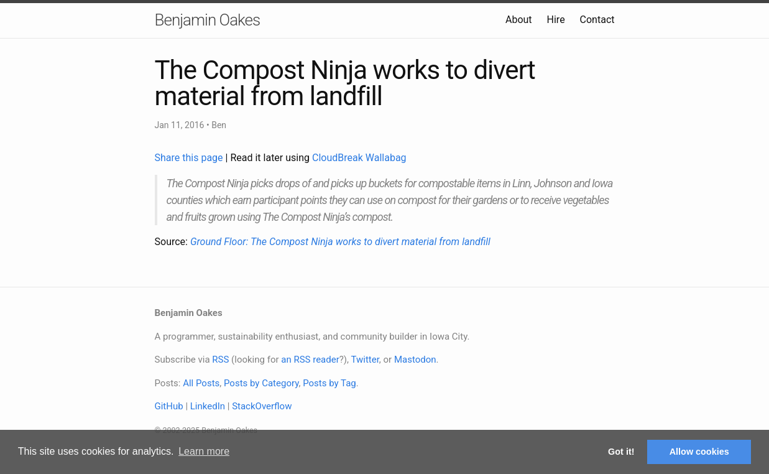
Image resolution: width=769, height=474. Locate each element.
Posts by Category (261, 383)
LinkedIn (207, 406)
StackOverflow (262, 406)
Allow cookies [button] (699, 452)
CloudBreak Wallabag (359, 158)
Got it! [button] (621, 452)
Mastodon (415, 359)
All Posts (201, 383)
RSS (220, 359)
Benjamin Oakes (207, 20)
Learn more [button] (203, 451)
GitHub (169, 406)
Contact (597, 20)
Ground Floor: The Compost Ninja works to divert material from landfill (340, 242)
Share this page (190, 158)
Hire (556, 20)
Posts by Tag (329, 383)
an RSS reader (310, 359)
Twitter (365, 359)
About (518, 20)
